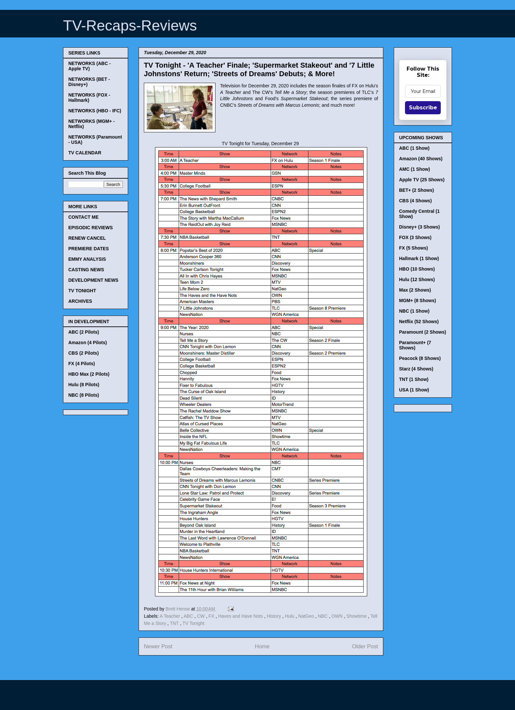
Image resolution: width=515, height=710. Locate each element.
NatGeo (306, 616)
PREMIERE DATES (88, 248)
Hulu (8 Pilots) (83, 384)
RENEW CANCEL (87, 238)
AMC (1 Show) (414, 169)
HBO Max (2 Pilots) (88, 374)
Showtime (357, 616)
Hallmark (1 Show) (419, 258)
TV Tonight (194, 623)
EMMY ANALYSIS (87, 259)
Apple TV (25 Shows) (421, 179)
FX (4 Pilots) (81, 363)
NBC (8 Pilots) (83, 395)
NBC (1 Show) (414, 311)
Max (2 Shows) (415, 290)
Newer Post (158, 646)
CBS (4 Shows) (415, 200)
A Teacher (170, 616)
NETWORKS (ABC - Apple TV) (89, 66)
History (274, 616)
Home (262, 646)
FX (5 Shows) (413, 248)
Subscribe (423, 107)
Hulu (290, 616)
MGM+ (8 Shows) (417, 300)
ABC (189, 616)
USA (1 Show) (414, 389)
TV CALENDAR (84, 152)
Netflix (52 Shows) (419, 321)
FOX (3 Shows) (415, 237)
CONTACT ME (83, 217)
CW (201, 616)
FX (212, 616)
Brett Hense (178, 608)
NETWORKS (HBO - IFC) (94, 110)
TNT (175, 623)
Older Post (365, 646)
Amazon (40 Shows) (420, 158)
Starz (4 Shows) (416, 368)
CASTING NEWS (86, 269)
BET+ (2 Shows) (416, 190)
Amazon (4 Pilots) (87, 342)
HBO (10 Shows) (417, 269)
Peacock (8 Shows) (420, 358)
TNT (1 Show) (413, 379)
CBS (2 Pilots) (83, 353)
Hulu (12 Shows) (417, 279)
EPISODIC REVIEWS (90, 227)
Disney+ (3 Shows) (419, 227)
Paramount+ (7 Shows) (415, 345)
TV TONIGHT (82, 290)
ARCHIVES (80, 301)
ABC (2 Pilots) (83, 332)
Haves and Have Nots (241, 616)
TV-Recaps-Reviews (130, 25)
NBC (323, 616)
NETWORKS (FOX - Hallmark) (89, 97)
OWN (337, 616)
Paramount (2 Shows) (422, 332)
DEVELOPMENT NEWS (93, 280)
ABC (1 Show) (414, 148)
